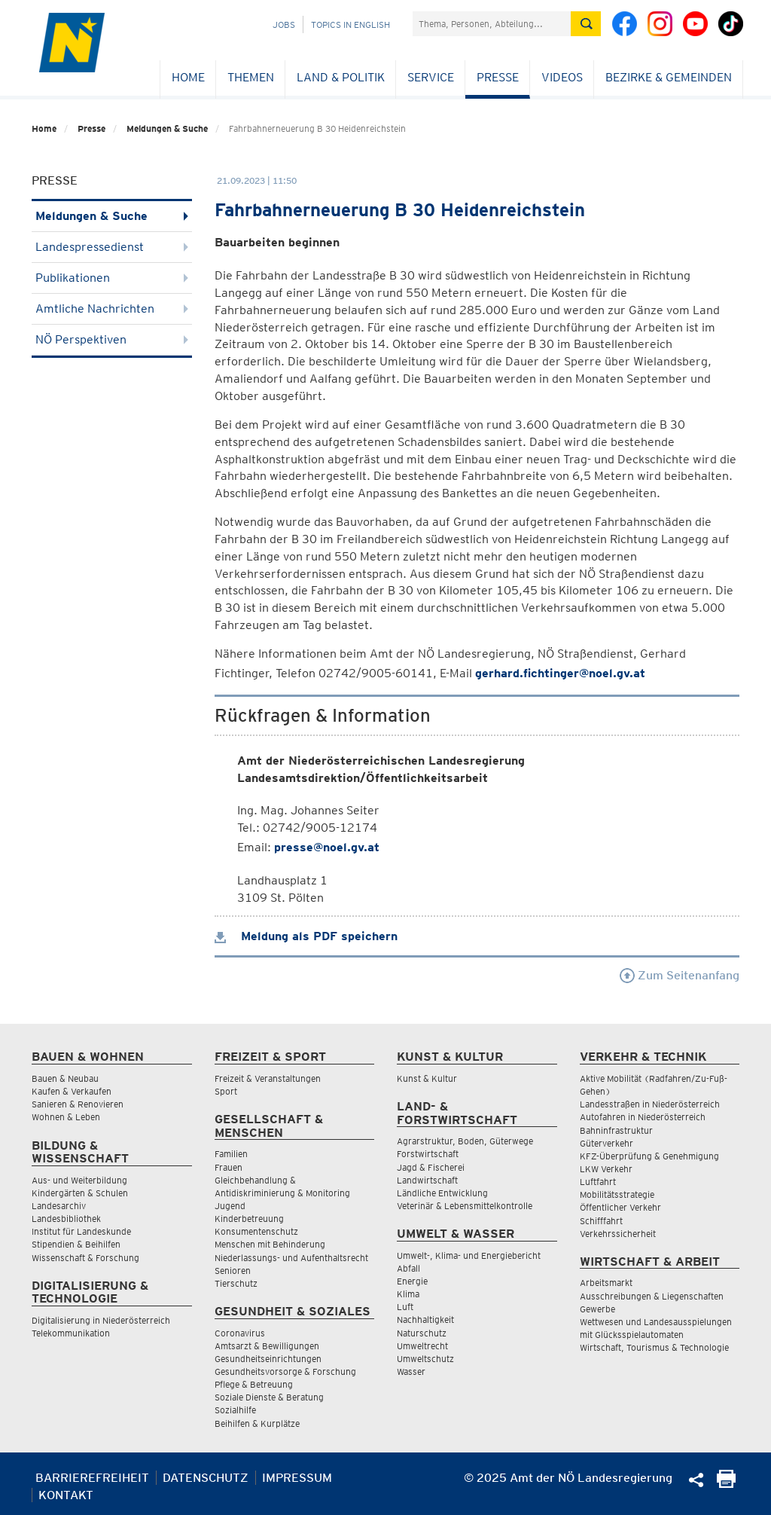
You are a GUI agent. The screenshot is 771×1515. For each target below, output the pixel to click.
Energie (412, 1281)
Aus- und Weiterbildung (79, 1180)
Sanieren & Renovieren (77, 1104)
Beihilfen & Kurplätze (257, 1423)
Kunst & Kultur (427, 1078)
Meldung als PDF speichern (306, 936)
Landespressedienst (111, 247)
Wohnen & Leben (66, 1117)
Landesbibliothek (66, 1218)
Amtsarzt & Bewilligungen (267, 1346)
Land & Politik (341, 77)
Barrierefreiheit (92, 1478)
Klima (408, 1294)
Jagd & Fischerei (431, 1167)
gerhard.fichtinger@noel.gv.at (560, 673)
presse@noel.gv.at (326, 847)
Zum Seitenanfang (679, 975)
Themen (250, 77)
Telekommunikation (71, 1333)
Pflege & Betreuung (254, 1384)
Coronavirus (240, 1333)
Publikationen (111, 277)
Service (430, 77)
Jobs (284, 24)
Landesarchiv (59, 1205)
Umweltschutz (425, 1358)
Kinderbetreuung (249, 1218)
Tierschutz (236, 1283)
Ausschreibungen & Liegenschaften (652, 1296)
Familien (231, 1153)
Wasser (411, 1371)
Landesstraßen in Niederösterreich (650, 1104)
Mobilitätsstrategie (617, 1194)
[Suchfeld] (492, 23)
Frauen (228, 1167)
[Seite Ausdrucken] (726, 1484)
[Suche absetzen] (586, 23)
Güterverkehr (606, 1143)
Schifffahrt (601, 1220)
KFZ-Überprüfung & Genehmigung (649, 1156)
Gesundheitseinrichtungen (268, 1358)
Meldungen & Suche (167, 128)
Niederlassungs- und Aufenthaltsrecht (291, 1257)
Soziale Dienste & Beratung (269, 1397)
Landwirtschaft (427, 1180)
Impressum (297, 1478)
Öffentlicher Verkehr (620, 1207)
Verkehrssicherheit (618, 1233)
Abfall (408, 1268)
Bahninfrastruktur (616, 1130)
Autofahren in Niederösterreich (642, 1117)
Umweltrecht (422, 1346)
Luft (405, 1306)
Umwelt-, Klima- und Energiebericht (469, 1255)
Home (188, 77)
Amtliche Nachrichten (111, 308)
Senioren (233, 1270)
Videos (562, 77)
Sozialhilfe (235, 1410)
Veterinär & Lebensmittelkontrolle (464, 1205)
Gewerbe (597, 1309)
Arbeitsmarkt (606, 1282)
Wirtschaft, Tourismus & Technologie (654, 1347)
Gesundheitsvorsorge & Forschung (285, 1371)
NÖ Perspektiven (111, 339)
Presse (498, 77)
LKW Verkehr (606, 1168)
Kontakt (65, 1495)
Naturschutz (421, 1333)
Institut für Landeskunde (81, 1231)
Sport (226, 1091)
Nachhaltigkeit (425, 1319)
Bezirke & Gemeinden (668, 77)
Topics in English (350, 24)
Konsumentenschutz (256, 1231)
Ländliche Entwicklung (442, 1193)
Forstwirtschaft (428, 1153)
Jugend (230, 1205)
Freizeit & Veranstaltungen (268, 1078)
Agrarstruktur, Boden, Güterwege (465, 1141)
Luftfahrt (598, 1181)
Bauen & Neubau (65, 1078)
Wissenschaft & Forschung (85, 1257)
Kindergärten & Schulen (80, 1193)
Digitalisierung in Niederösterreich (101, 1320)
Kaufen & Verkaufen (71, 1091)
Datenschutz (205, 1478)
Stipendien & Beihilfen (76, 1244)
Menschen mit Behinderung (270, 1244)
